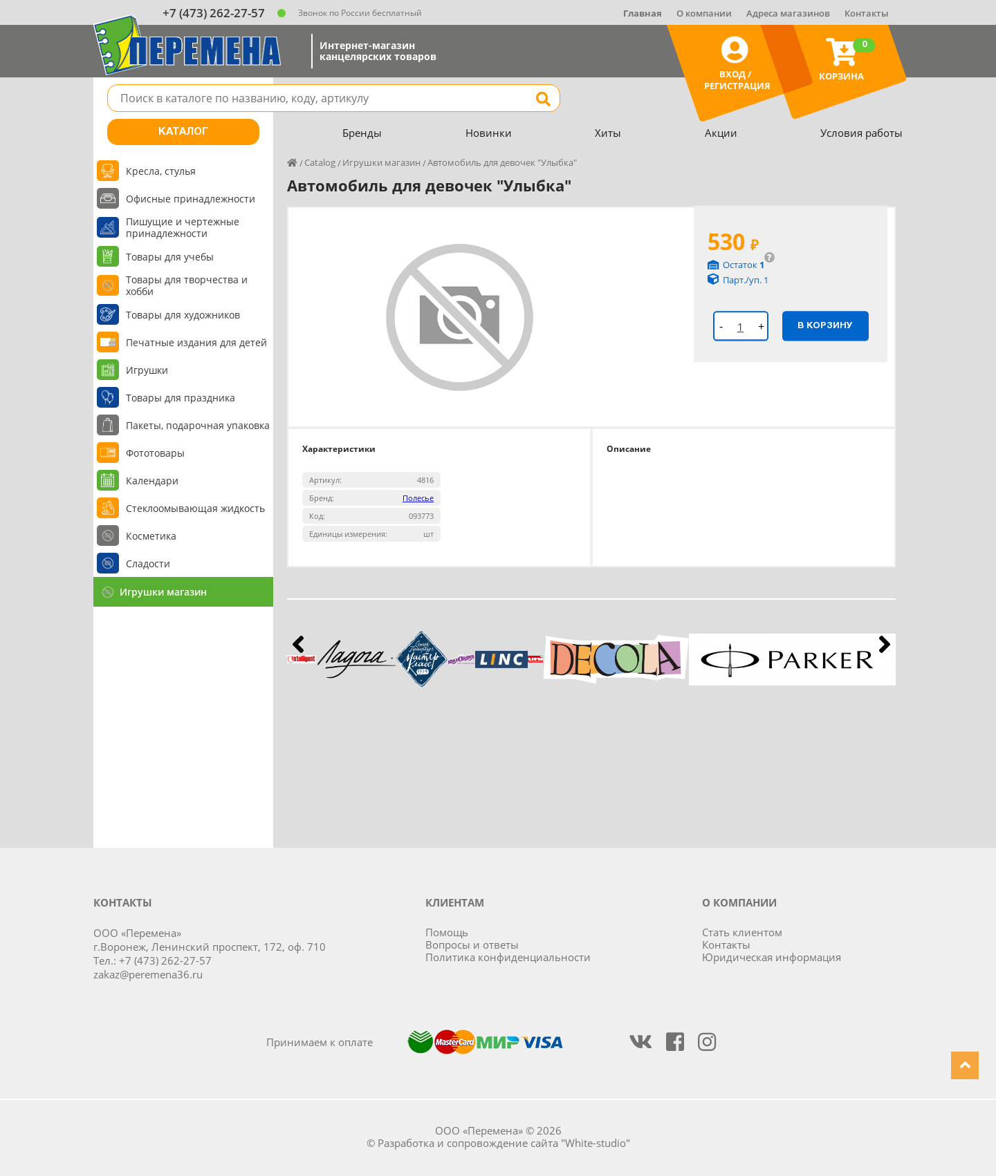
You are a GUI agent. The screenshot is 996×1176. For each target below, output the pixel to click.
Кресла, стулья (161, 171)
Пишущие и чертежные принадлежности (182, 227)
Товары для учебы (170, 257)
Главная (642, 13)
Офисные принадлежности (190, 199)
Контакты (867, 13)
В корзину (825, 325)
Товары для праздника (180, 398)
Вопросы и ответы (472, 944)
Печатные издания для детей (196, 342)
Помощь (446, 932)
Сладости (148, 563)
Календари (152, 480)
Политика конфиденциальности (508, 957)
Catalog (319, 162)
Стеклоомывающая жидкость (195, 508)
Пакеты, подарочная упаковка (198, 425)
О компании (704, 13)
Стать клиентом (742, 932)
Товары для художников (183, 315)
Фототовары (155, 453)
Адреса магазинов (788, 13)
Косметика (151, 536)
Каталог (183, 132)
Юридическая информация (771, 957)
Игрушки (147, 370)
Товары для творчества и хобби (187, 285)
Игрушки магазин (163, 591)
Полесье (418, 498)
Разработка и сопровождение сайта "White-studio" (504, 1143)
